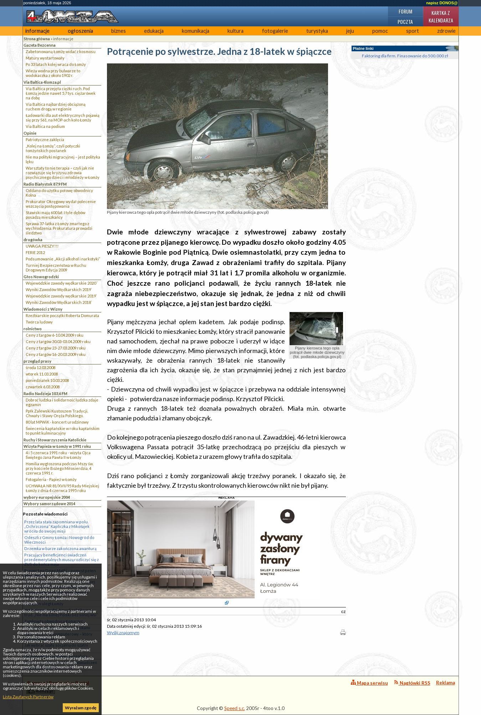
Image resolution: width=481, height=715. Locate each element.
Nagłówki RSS (412, 683)
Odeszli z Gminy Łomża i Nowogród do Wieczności (59, 539)
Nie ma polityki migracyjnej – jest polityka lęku (63, 159)
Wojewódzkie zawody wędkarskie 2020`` (62, 283)
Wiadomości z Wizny (43, 309)
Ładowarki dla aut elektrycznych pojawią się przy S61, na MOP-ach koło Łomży (62, 117)
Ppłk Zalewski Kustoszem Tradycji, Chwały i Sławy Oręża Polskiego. (57, 413)
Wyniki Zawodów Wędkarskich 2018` (59, 302)
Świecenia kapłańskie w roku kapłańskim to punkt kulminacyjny (62, 430)
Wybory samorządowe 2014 (49, 503)
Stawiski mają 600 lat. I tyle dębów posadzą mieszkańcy (55, 214)
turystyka (317, 31)
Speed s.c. (234, 708)
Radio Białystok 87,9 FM (45, 184)
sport (412, 31)
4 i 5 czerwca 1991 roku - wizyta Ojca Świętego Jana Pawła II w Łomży (58, 455)
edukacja (154, 31)
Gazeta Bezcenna (40, 45)
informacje (37, 31)
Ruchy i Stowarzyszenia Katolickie (55, 439)
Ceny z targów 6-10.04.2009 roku (54, 335)
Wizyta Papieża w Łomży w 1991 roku (57, 446)
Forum (405, 11)
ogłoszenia (80, 31)
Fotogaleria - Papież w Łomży (51, 479)
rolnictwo (33, 328)
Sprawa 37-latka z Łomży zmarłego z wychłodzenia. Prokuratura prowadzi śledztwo (59, 228)
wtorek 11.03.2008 (42, 374)
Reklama (445, 682)
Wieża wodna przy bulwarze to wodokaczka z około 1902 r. (53, 73)
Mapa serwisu (369, 683)
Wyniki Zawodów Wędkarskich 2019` (59, 289)
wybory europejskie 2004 (47, 497)
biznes (118, 31)
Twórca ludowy (39, 322)
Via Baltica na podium (45, 126)
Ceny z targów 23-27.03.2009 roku (56, 348)
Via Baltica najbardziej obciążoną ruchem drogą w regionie (56, 106)
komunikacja (195, 31)
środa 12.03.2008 (40, 367)
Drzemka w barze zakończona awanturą (60, 548)
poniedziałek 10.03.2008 (47, 380)
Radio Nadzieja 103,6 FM (45, 393)
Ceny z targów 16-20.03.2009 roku (56, 354)
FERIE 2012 (35, 252)
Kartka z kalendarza (441, 16)
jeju (350, 31)
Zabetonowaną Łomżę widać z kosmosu (61, 51)
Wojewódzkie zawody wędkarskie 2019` (61, 296)
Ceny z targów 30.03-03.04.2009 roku (58, 341)
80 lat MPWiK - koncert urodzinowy (57, 422)
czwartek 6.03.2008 (43, 386)
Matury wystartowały (45, 58)
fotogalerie (275, 31)
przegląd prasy (37, 361)
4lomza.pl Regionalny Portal (57, 687)
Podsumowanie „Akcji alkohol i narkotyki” (63, 259)
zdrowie (446, 31)
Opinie (30, 133)
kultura (235, 31)
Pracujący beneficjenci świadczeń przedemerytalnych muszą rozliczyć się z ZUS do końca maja (61, 559)
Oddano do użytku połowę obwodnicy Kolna (59, 192)
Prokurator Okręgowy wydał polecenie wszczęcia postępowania (61, 203)
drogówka (33, 239)
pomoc (380, 31)
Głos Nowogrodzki (41, 276)
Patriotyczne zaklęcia (45, 139)
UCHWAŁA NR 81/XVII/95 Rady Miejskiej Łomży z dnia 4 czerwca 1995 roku (62, 488)
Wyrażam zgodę (80, 707)
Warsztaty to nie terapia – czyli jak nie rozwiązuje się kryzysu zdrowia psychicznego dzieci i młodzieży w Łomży (62, 173)
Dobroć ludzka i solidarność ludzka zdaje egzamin (62, 402)
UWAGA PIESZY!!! (42, 246)
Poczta (405, 21)
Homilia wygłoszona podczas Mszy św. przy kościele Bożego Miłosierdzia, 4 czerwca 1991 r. (59, 468)
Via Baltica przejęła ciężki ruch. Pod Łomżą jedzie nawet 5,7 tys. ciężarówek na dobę (61, 93)
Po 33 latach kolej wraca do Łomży (56, 64)
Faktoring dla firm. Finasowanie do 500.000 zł (405, 55)
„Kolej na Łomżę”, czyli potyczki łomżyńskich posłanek (53, 148)
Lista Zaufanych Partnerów (28, 696)
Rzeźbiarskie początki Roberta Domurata (62, 315)
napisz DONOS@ (441, 3)
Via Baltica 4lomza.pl (42, 82)
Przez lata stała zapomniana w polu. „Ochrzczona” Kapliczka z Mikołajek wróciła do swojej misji (56, 526)
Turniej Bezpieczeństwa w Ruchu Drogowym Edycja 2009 (56, 267)
